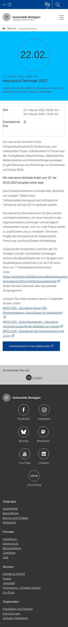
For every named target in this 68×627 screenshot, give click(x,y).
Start (4, 28)
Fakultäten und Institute (18, 609)
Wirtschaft (9, 522)
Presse (7, 578)
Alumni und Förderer (15, 518)
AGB (5, 557)
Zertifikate (9, 552)
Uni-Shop (8, 592)
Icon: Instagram (44, 409)
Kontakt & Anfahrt (14, 574)
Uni (4, 4)
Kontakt (34, 378)
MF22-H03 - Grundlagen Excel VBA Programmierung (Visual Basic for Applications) (33, 310)
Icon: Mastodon (43, 431)
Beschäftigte (10, 513)
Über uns (11, 28)
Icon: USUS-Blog (34, 475)
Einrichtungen (11, 613)
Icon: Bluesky (23, 431)
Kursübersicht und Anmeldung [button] (29, 346)
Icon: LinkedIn (43, 453)
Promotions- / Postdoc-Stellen (22, 587)
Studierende (10, 508)
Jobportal (9, 583)
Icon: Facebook (23, 409)
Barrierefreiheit (12, 548)
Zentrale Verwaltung (15, 618)
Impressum (10, 539)
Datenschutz (11, 543)
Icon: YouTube (24, 453)
